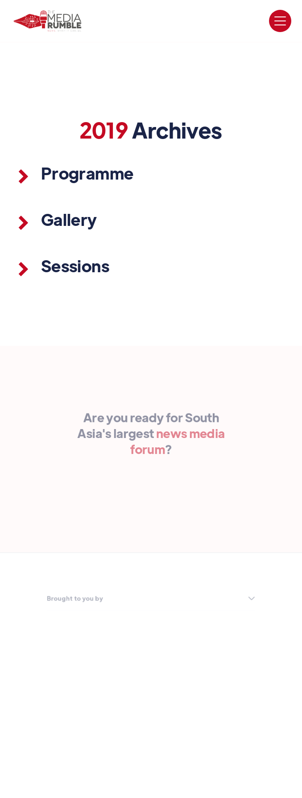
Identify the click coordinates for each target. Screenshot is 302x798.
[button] (280, 21)
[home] (47, 21)
